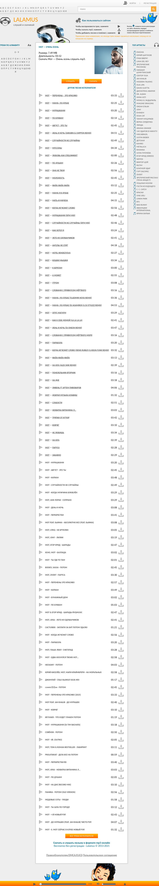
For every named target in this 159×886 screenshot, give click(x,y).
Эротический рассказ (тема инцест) (147, 178)
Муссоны (57, 148)
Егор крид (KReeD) (145, 156)
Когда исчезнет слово (63, 208)
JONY (139, 109)
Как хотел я (58, 230)
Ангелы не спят (60, 245)
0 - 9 (15, 52)
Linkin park (142, 198)
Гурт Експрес (143, 171)
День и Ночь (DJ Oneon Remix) (67, 327)
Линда (140, 125)
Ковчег (55, 425)
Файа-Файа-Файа (61, 357)
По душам (57, 163)
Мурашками (58, 110)
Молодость (58, 178)
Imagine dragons (145, 103)
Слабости (57, 402)
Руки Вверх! (142, 58)
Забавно (56, 455)
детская (141, 140)
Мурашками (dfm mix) (63, 215)
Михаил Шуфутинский (144, 71)
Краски (140, 192)
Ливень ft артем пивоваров (66, 387)
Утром (55, 283)
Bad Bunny (142, 205)
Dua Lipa (141, 85)
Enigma (140, 52)
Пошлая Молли (144, 183)
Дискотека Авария (146, 91)
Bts (138, 201)
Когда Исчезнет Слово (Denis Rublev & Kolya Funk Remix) (80, 350)
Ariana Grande (144, 128)
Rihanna (141, 150)
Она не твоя (58, 170)
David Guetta (143, 88)
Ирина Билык (143, 213)
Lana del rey (143, 61)
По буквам (57, 118)
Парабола (57, 342)
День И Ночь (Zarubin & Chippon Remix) (71, 133)
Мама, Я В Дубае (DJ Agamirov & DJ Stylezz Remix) (77, 305)
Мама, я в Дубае (60, 103)
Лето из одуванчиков (63, 238)
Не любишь (58, 432)
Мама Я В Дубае (60, 193)
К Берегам (57, 268)
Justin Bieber (143, 137)
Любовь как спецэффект (65, 155)
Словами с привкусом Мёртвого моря (72, 335)
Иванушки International (144, 209)
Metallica (141, 146)
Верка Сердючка (144, 122)
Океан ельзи (143, 106)
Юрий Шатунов (144, 55)
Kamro (140, 143)
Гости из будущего (146, 186)
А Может (56, 275)
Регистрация (150, 3)
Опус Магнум (59, 313)
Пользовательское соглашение (100, 855)
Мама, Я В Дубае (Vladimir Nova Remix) (72, 298)
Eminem (140, 112)
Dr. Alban (141, 94)
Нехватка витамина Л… (64, 410)
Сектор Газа (142, 75)
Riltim (139, 165)
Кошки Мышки (60, 260)
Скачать (93, 81)
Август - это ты (59, 125)
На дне (55, 380)
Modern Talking (144, 81)
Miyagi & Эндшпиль (146, 100)
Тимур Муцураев (145, 119)
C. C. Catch (141, 189)
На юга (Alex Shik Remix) (64, 365)
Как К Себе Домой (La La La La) (67, 320)
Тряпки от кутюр (60, 417)
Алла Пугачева (144, 153)
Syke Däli (141, 195)
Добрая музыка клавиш (64, 395)
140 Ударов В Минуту (147, 131)
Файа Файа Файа (60, 185)
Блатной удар (143, 168)
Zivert (139, 174)
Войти (133, 3)
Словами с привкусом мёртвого (69, 290)
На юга (55, 440)
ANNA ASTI (141, 97)
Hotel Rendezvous (61, 253)
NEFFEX (140, 159)
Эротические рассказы (143, 65)
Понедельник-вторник (64, 372)
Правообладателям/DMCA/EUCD (64, 855)
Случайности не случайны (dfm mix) (71, 223)
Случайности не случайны (66, 140)
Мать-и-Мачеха (60, 200)
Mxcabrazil (142, 134)
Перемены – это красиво (64, 95)
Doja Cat (141, 115)
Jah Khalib (141, 78)
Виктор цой (142, 162)
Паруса (55, 447)
